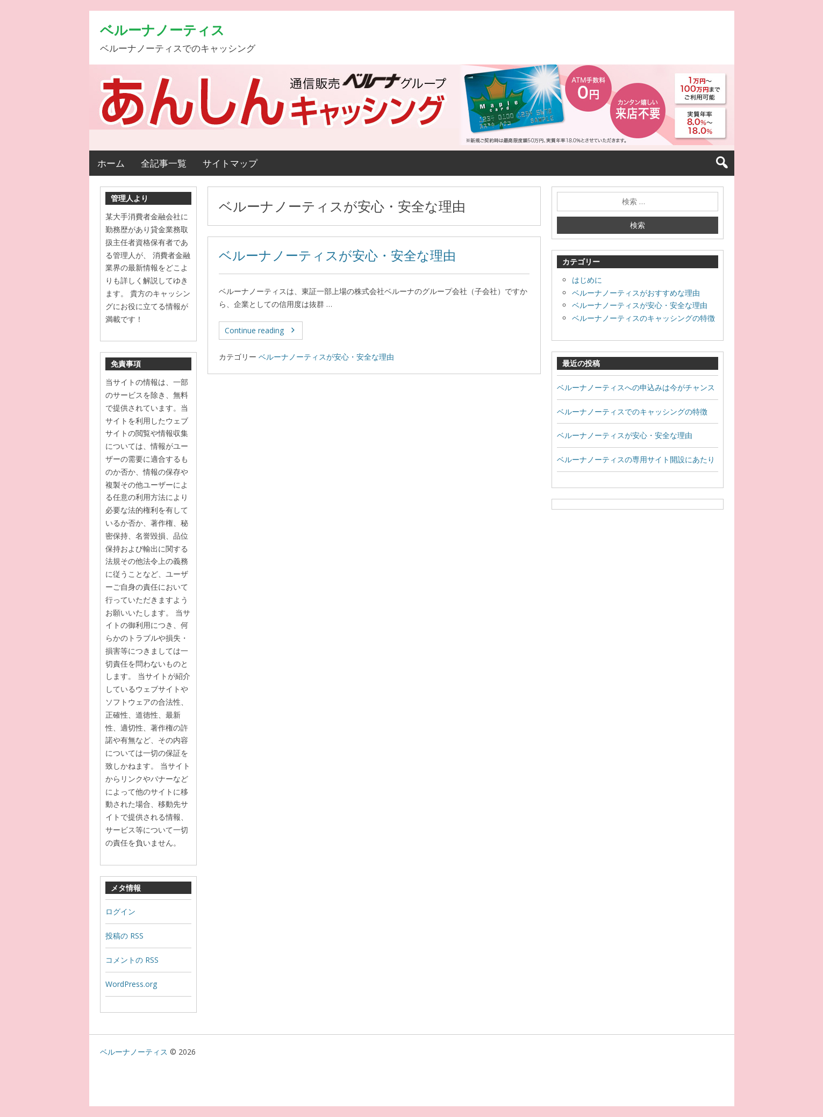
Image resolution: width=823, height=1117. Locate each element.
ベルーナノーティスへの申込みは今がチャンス (636, 387)
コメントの (132, 960)
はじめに (587, 280)
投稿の (124, 935)
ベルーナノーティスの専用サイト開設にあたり (636, 459)
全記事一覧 (164, 163)
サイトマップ (230, 163)
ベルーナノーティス (162, 29)
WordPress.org (131, 984)
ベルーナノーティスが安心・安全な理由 (337, 255)
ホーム (111, 163)
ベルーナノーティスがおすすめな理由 (636, 293)
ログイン (120, 911)
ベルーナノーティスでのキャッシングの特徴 (632, 411)
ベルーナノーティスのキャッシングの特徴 (643, 318)
